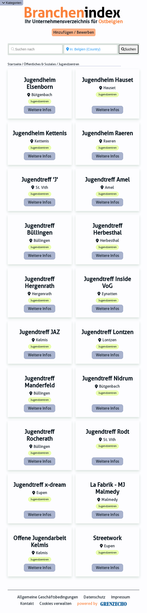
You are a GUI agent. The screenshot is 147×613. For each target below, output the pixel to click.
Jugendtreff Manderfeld (40, 382)
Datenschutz (94, 597)
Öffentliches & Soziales (40, 64)
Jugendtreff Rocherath (39, 435)
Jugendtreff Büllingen (39, 229)
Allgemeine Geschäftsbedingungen (47, 597)
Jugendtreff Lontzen (107, 332)
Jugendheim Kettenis (40, 133)
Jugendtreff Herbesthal (107, 229)
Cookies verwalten (55, 603)
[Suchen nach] (35, 49)
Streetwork (107, 538)
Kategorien (11, 3)
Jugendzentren (39, 101)
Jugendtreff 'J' (40, 179)
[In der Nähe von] (91, 49)
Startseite (14, 64)
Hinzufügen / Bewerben (73, 32)
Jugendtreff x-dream (39, 485)
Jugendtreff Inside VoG (107, 282)
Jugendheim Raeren (107, 133)
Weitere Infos (39, 110)
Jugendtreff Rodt (107, 432)
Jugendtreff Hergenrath (39, 282)
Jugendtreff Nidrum (107, 378)
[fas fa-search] (128, 49)
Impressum (120, 597)
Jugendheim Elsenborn (39, 83)
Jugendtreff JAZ (39, 332)
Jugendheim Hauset (107, 80)
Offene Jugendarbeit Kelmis (39, 541)
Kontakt (27, 603)
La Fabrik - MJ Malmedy (107, 488)
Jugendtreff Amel (107, 179)
